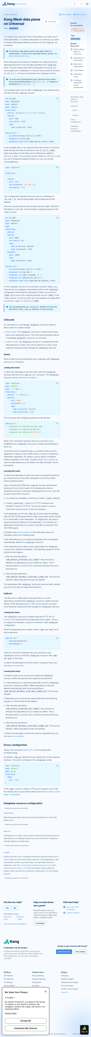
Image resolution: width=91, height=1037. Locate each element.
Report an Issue (7, 918)
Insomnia (35, 986)
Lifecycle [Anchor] (9, 319)
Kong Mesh (13, 14)
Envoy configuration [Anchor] (15, 745)
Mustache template (28, 377)
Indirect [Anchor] (8, 593)
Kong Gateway (38, 976)
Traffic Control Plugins (69, 989)
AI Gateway (8, 982)
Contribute (40, 923)
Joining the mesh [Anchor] (12, 367)
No (15, 908)
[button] (57, 98)
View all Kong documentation (15, 924)
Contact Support (71, 913)
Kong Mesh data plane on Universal (77, 99)
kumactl (7, 619)
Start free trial (64, 952)
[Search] (74, 4)
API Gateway (9, 979)
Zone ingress (79, 70)
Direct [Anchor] (7, 354)
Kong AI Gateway (39, 979)
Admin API (28, 750)
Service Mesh (9, 986)
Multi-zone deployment (78, 65)
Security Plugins (67, 986)
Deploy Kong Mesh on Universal (79, 51)
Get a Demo (80, 952)
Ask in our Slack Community (71, 908)
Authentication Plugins (69, 982)
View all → (65, 992)
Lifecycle (74, 106)
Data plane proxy (78, 75)
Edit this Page (21, 918)
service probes (49, 459)
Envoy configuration (76, 121)
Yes (7, 908)
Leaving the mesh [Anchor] (12, 471)
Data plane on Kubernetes (79, 59)
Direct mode (11, 332)
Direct (75, 110)
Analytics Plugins (67, 979)
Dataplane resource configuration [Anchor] (23, 803)
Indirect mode (11, 342)
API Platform (8, 976)
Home (6, 14)
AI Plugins (64, 976)
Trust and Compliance (57, 1034)
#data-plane (75, 39)
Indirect (75, 115)
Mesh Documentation (77, 30)
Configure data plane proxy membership (78, 83)
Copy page (50, 21)
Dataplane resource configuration (76, 128)
